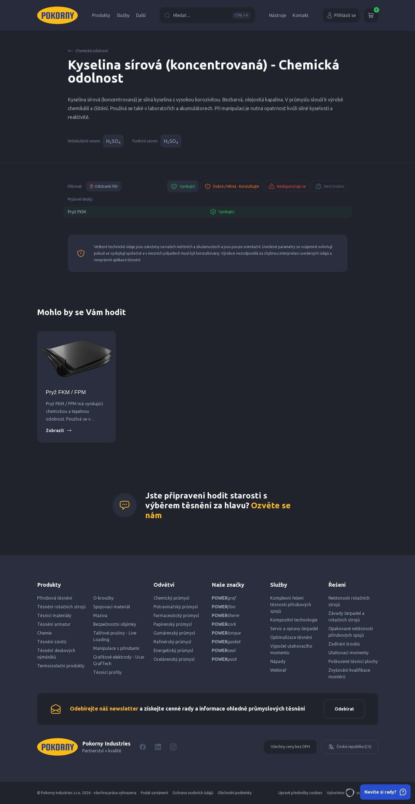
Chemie (44, 632)
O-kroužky (103, 597)
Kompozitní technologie (293, 619)
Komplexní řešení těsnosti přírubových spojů (290, 604)
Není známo (329, 186)
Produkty (101, 15)
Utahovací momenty (348, 652)
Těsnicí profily (107, 672)
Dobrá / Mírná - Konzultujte (231, 186)
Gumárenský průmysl (174, 632)
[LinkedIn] (158, 747)
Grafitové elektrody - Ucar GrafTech (119, 660)
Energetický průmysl (173, 650)
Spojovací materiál (111, 606)
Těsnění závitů (51, 641)
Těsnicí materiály (54, 615)
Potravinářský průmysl (176, 606)
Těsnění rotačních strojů (61, 606)
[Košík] (371, 15)
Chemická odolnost (88, 51)
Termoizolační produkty (60, 665)
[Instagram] (173, 747)
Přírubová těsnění (54, 597)
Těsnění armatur (53, 624)
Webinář (278, 670)
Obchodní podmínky (235, 793)
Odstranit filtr (103, 186)
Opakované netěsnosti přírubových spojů (350, 632)
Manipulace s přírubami (116, 648)
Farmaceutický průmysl (176, 615)
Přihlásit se (341, 15)
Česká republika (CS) (349, 747)
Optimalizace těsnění (291, 637)
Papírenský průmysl (173, 624)
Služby (123, 15)
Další (141, 15)
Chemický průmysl (171, 597)
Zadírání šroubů (344, 643)
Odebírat (344, 709)
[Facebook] (142, 747)
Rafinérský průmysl (172, 641)
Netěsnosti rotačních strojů (349, 601)
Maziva (100, 615)
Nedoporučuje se (287, 186)
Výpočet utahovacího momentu (291, 649)
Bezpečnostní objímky (114, 624)
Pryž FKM (77, 211)
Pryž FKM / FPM (66, 392)
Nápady (278, 661)
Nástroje (277, 15)
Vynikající (183, 186)
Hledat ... (207, 15)
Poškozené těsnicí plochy (353, 661)
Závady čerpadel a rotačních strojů (346, 616)
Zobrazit (59, 430)
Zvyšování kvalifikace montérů (349, 673)
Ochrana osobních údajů (192, 793)
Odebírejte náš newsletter (104, 709)
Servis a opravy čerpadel (294, 628)
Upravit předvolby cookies (300, 793)
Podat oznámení (154, 793)
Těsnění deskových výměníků (56, 653)
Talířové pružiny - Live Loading (114, 636)
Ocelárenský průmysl (174, 659)
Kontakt (300, 15)
